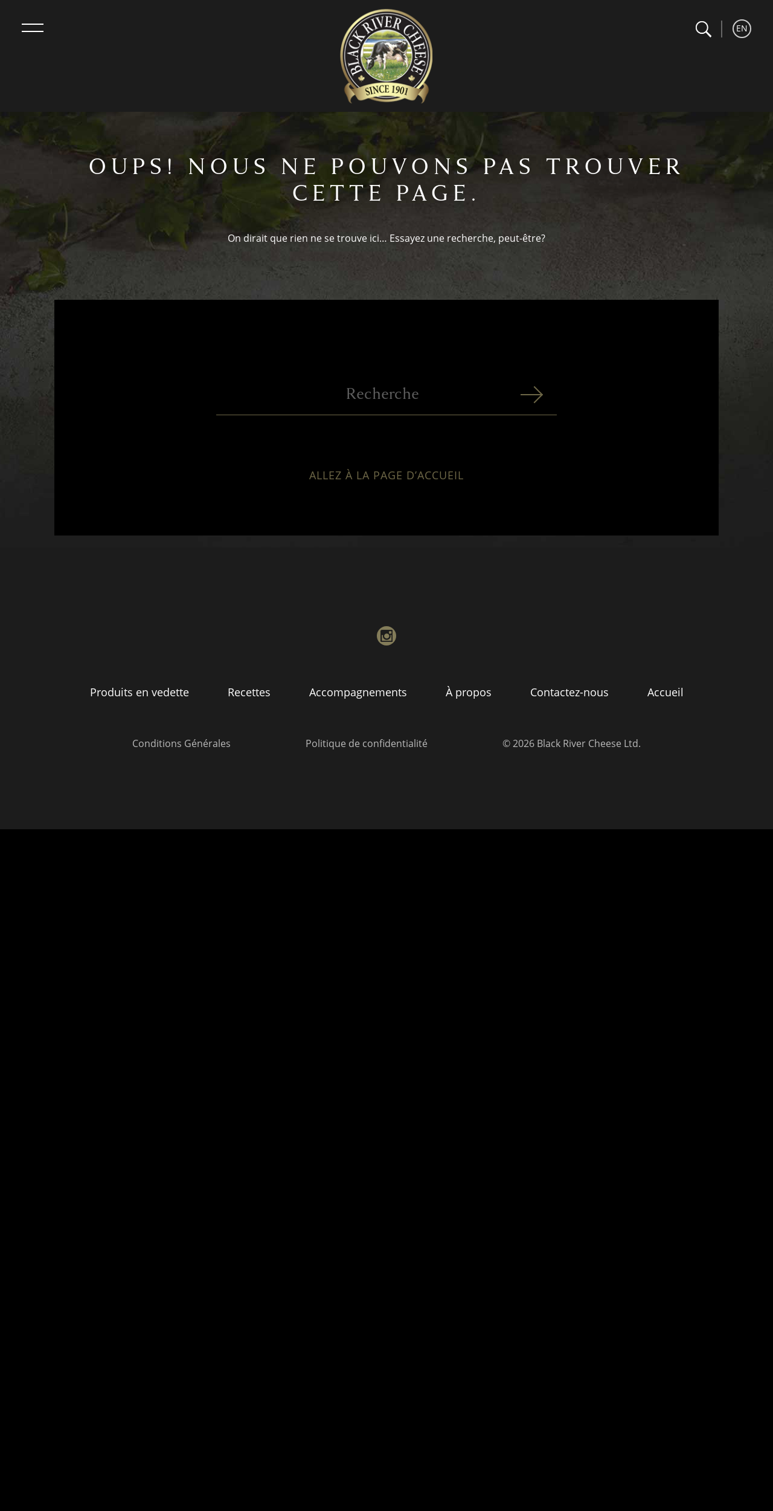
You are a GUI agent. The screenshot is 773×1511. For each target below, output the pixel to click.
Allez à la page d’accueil (386, 482)
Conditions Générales (181, 743)
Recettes (249, 692)
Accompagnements (358, 692)
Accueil (665, 692)
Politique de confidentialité (367, 743)
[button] (703, 29)
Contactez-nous (569, 692)
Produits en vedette (139, 692)
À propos (469, 692)
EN (742, 28)
